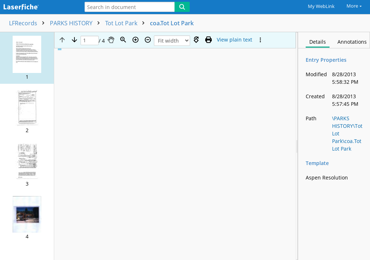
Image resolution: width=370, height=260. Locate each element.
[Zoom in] (135, 40)
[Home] (38, 7)
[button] (27, 58)
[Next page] (74, 40)
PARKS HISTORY (76, 23)
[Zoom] (123, 40)
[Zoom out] (148, 40)
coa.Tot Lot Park (172, 23)
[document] (334, 146)
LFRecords (28, 23)
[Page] (90, 41)
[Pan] (111, 40)
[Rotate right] (196, 40)
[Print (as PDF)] (208, 40)
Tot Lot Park (126, 23)
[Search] (182, 7)
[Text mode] (234, 39)
